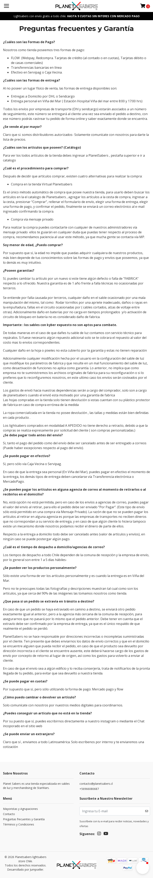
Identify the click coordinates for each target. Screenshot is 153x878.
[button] (142, 867)
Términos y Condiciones (18, 824)
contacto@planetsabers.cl (96, 784)
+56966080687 (89, 789)
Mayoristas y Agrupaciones (20, 809)
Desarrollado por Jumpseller (25, 869)
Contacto (9, 814)
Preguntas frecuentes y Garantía (24, 819)
